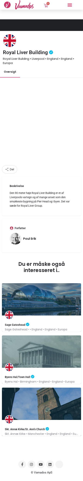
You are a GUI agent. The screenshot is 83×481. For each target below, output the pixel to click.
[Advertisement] (41, 121)
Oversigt (10, 72)
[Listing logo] (9, 40)
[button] (69, 5)
